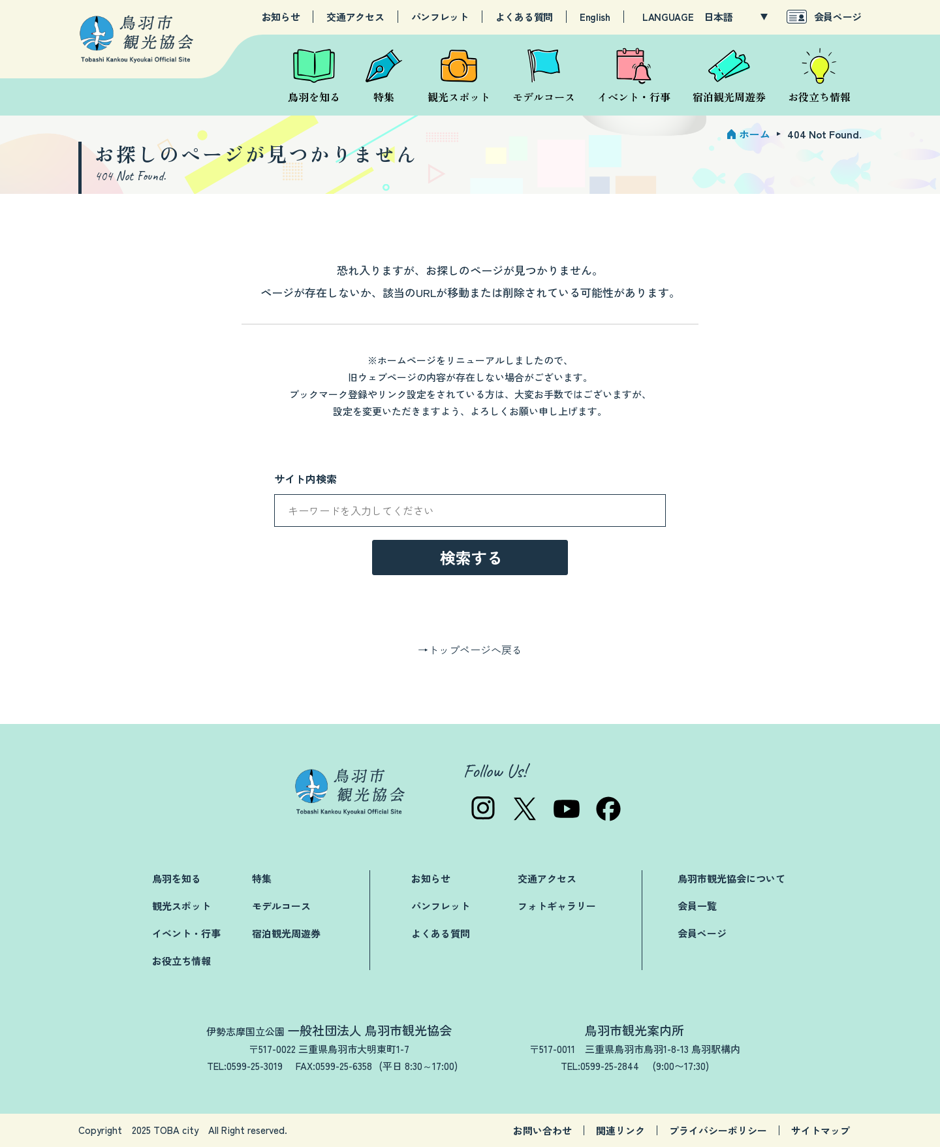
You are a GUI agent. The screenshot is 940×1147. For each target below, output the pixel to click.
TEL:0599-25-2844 (600, 1066)
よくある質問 (524, 17)
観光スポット (181, 906)
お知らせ (281, 17)
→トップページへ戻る (470, 649)
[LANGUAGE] (736, 17)
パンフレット (440, 17)
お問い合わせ (542, 1130)
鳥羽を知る (176, 878)
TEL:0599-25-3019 (245, 1066)
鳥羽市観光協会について (731, 878)
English (595, 17)
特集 (262, 878)
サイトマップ (820, 1130)
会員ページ (838, 17)
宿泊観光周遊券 (286, 933)
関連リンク (620, 1130)
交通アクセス (355, 17)
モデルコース (281, 906)
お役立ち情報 (181, 960)
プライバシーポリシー (718, 1130)
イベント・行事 (186, 933)
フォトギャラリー (557, 906)
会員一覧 (697, 906)
